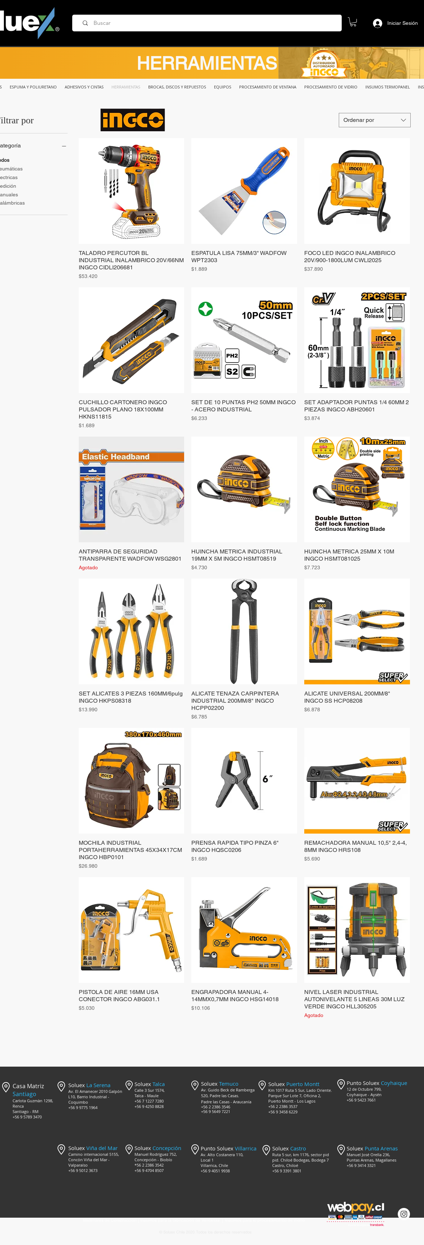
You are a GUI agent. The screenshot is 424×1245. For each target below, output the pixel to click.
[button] (353, 21)
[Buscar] (209, 23)
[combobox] (375, 120)
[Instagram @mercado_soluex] (404, 1214)
